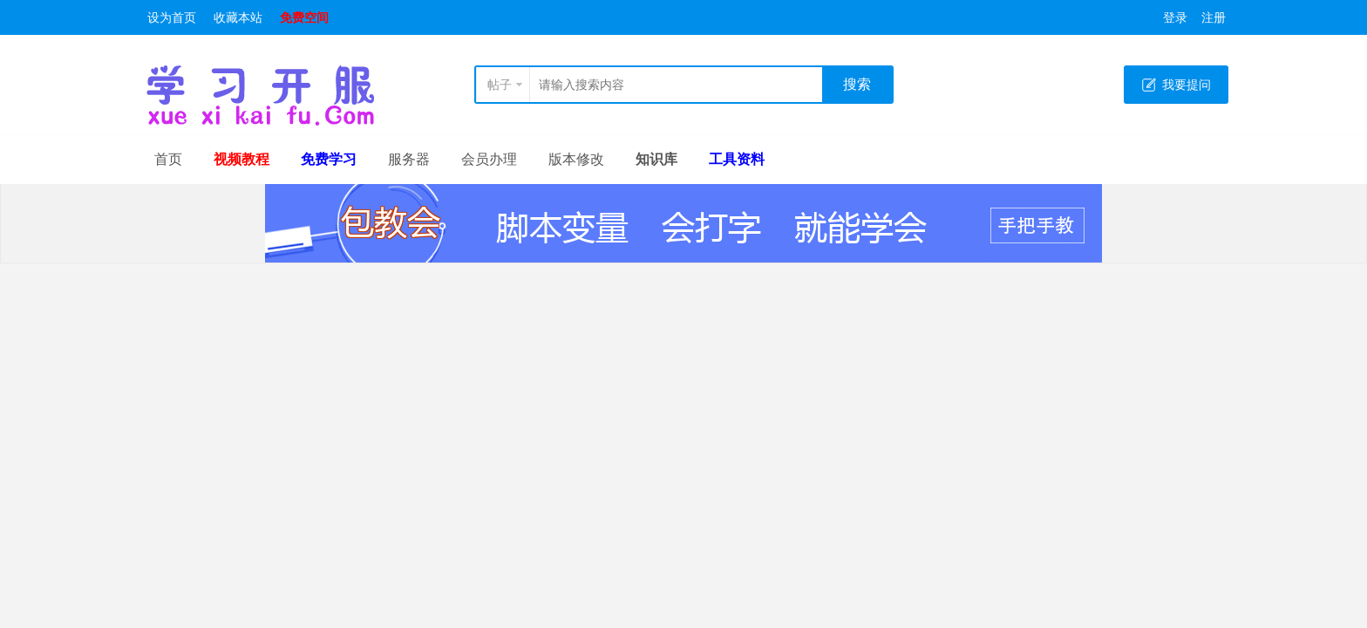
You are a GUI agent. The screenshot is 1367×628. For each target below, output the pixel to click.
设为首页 (171, 17)
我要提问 (1186, 85)
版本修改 (576, 159)
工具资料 (737, 159)
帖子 (499, 85)
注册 (1213, 17)
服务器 (409, 159)
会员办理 (489, 159)
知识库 (656, 159)
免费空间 (304, 17)
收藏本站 (238, 17)
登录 (1175, 17)
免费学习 (329, 159)
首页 (168, 159)
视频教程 (241, 159)
